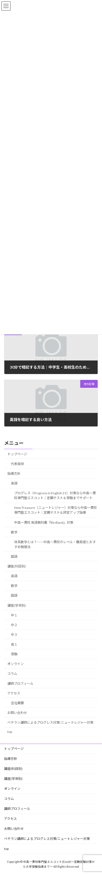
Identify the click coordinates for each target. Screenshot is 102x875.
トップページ (17, 454)
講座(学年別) (16, 605)
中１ (14, 615)
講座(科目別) (16, 566)
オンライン (15, 664)
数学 (14, 532)
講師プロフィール (20, 683)
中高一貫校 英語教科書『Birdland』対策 (43, 522)
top (9, 732)
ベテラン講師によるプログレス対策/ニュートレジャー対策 (50, 722)
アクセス (13, 693)
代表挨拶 (17, 464)
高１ (14, 644)
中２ (14, 625)
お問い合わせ (17, 712)
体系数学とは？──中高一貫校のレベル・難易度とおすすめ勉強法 (55, 544)
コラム (12, 674)
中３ (14, 634)
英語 (14, 483)
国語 (14, 556)
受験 (14, 654)
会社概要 (17, 703)
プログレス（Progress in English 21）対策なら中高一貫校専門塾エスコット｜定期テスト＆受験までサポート (55, 495)
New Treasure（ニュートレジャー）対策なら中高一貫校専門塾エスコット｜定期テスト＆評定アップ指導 (55, 510)
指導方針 (13, 474)
